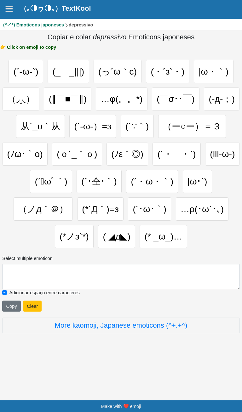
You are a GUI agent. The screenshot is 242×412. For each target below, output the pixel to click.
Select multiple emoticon (27, 293)
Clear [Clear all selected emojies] (32, 341)
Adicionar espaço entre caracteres (44, 327)
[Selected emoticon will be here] (120, 311)
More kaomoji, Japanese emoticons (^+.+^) (121, 360)
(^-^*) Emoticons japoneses (33, 24)
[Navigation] (9, 8)
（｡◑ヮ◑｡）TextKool (55, 8)
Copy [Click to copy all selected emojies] (11, 341)
